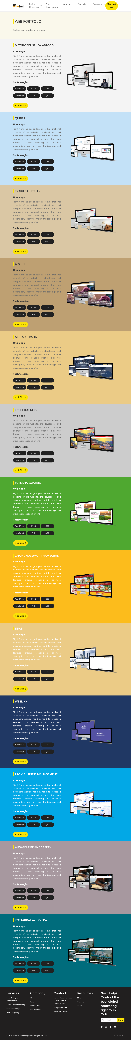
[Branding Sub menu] (73, 4)
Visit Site (20, 105)
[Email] (109, 1020)
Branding (66, 4)
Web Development (52, 6)
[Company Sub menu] (104, 4)
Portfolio (82, 4)
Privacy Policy (119, 1035)
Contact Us (111, 6)
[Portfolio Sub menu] (88, 4)
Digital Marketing (34, 6)
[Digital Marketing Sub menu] (41, 6)
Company (97, 4)
